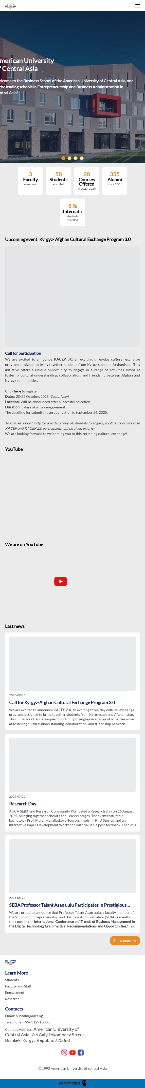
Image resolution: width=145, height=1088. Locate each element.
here (18, 391)
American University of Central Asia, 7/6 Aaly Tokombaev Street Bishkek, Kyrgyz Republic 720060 (44, 1034)
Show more (125, 941)
